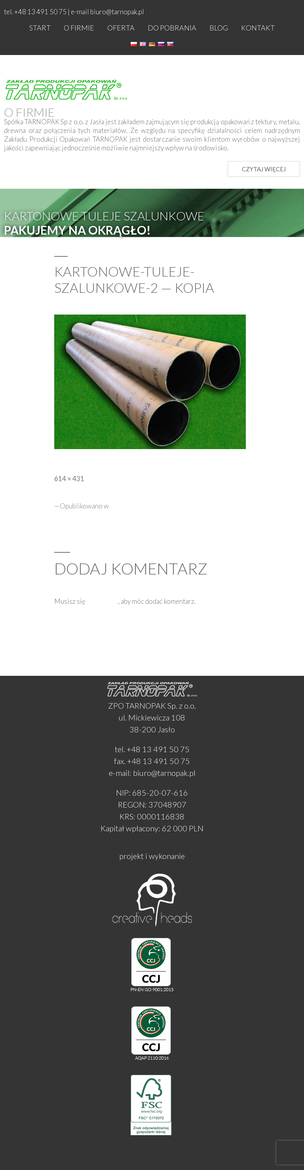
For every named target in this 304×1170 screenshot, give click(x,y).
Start (40, 27)
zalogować (102, 601)
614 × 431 (69, 478)
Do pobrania (172, 27)
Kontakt (258, 27)
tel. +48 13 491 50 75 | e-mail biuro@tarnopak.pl (74, 12)
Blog (218, 27)
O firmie (79, 27)
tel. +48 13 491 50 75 (152, 749)
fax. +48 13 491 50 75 (152, 761)
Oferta (121, 27)
